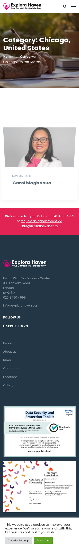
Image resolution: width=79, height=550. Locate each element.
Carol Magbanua (31, 200)
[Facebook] (7, 513)
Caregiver (28, 56)
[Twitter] (3, 513)
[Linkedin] (11, 513)
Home (8, 56)
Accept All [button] (43, 540)
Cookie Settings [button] (18, 540)
